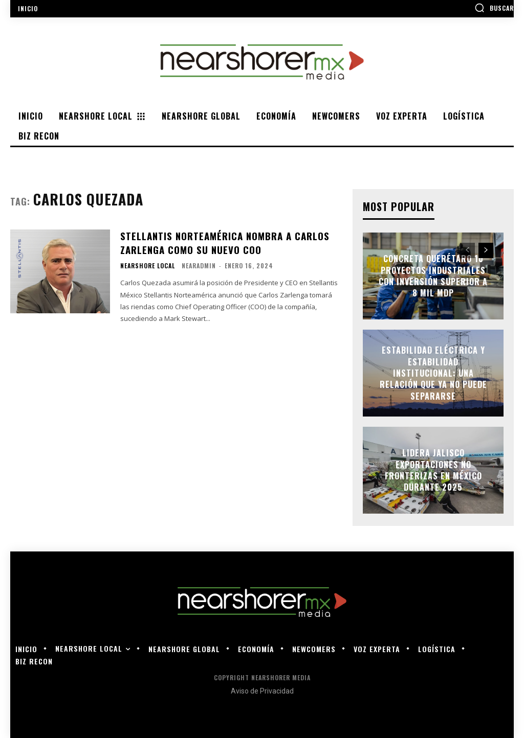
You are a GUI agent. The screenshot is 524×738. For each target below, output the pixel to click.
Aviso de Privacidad (262, 691)
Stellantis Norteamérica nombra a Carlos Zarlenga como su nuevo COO (222, 242)
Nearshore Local (147, 265)
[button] (494, 8)
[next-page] (485, 250)
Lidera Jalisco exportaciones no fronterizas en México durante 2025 (433, 470)
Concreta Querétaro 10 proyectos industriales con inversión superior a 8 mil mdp (433, 275)
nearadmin (199, 264)
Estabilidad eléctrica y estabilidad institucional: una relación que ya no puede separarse (433, 373)
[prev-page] (467, 250)
